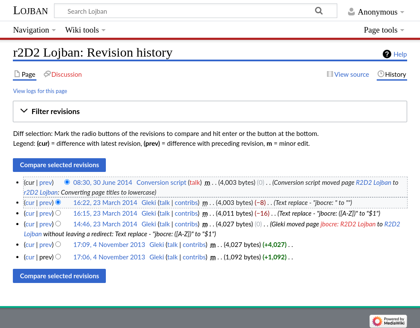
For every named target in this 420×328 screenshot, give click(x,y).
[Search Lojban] (195, 11)
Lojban (30, 10)
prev (45, 182)
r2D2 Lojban (41, 192)
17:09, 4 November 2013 (109, 244)
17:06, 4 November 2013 (109, 257)
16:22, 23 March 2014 (105, 202)
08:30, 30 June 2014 (102, 182)
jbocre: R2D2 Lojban (348, 224)
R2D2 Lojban (374, 182)
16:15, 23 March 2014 (105, 213)
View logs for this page (40, 90)
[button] (209, 111)
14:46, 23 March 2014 (105, 224)
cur (29, 202)
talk (194, 182)
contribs (186, 202)
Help (400, 54)
